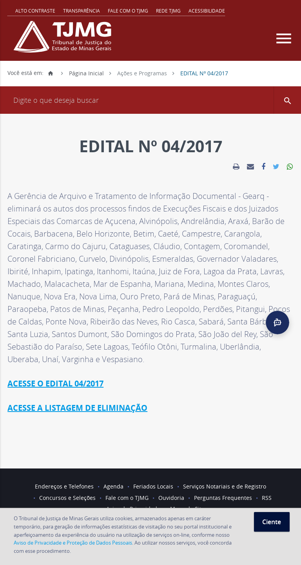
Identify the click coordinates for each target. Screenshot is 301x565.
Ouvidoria (171, 497)
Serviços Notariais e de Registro (224, 486)
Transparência (81, 10)
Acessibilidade (207, 10)
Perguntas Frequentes (223, 497)
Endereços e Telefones (64, 486)
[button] (287, 100)
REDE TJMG (168, 10)
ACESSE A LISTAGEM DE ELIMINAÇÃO (77, 408)
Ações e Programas (142, 73)
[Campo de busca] (150, 100)
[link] (236, 166)
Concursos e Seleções (67, 497)
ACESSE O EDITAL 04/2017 (55, 383)
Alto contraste (35, 10)
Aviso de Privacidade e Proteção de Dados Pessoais (73, 542)
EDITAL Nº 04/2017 (204, 73)
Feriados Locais (153, 486)
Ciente (271, 522)
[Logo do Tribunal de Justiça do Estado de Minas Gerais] (64, 41)
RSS (267, 497)
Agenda (113, 486)
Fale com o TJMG (128, 10)
